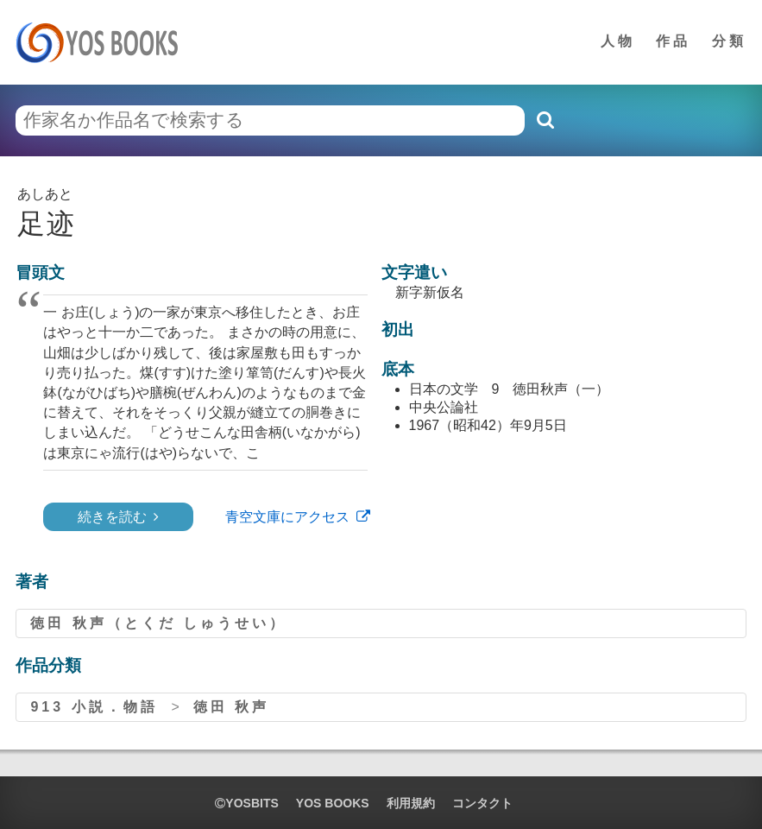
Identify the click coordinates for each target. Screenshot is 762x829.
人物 (618, 41)
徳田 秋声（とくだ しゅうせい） (158, 623)
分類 (729, 41)
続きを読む (112, 516)
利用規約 (411, 803)
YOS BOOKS (332, 803)
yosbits (246, 803)
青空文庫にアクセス (287, 516)
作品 (673, 41)
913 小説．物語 (93, 706)
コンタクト (482, 803)
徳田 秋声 (231, 706)
